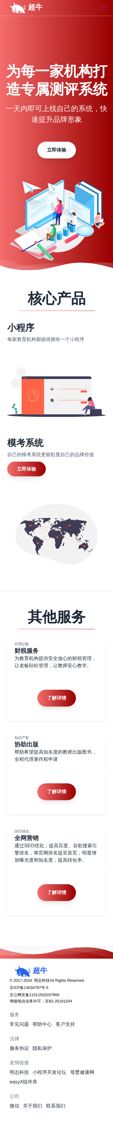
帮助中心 (42, 1024)
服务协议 (19, 1048)
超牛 (23, 7)
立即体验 (56, 149)
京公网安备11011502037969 (34, 995)
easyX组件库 (23, 1081)
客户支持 (65, 1024)
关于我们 (32, 1105)
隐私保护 (42, 1048)
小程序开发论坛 (49, 1072)
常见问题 (19, 1024)
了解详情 (56, 698)
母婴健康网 (82, 1072)
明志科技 (19, 1072)
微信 (14, 1105)
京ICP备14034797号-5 (29, 987)
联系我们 (55, 1105)
